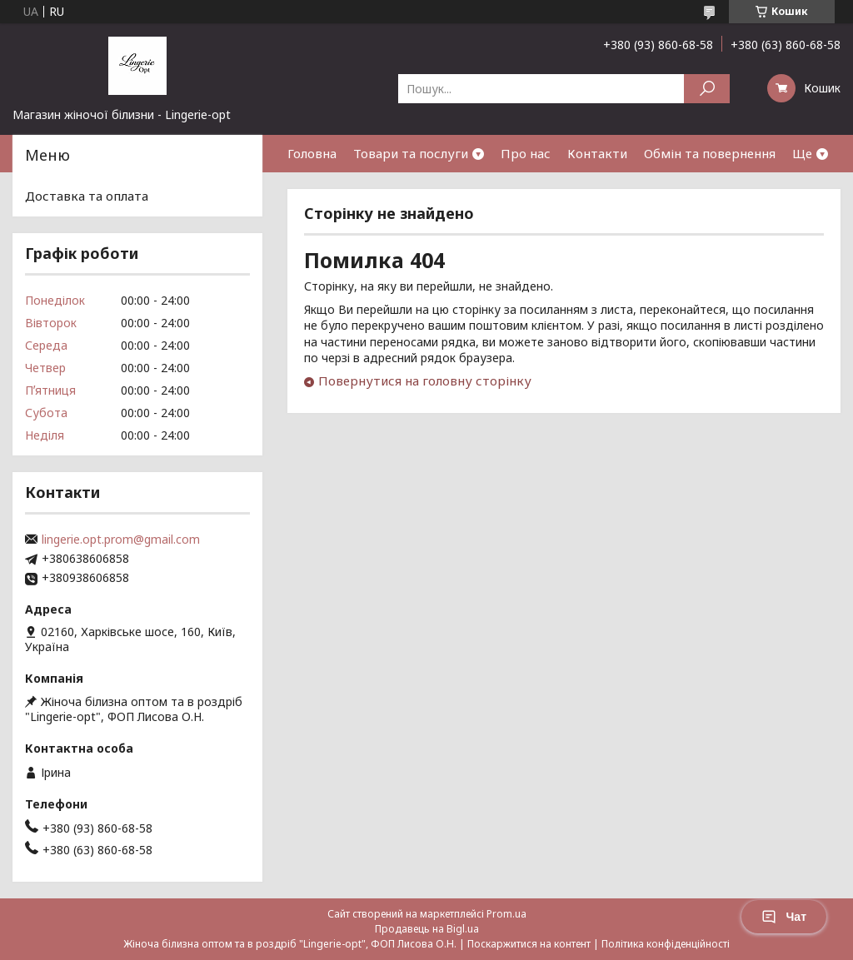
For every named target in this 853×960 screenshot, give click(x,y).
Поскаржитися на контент (529, 944)
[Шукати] (707, 88)
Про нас (526, 153)
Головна (312, 153)
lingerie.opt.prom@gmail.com (121, 539)
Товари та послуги (410, 153)
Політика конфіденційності (665, 944)
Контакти (597, 153)
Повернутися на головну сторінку (424, 380)
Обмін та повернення (710, 153)
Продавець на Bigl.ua (427, 929)
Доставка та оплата (86, 195)
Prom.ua (506, 914)
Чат (783, 916)
